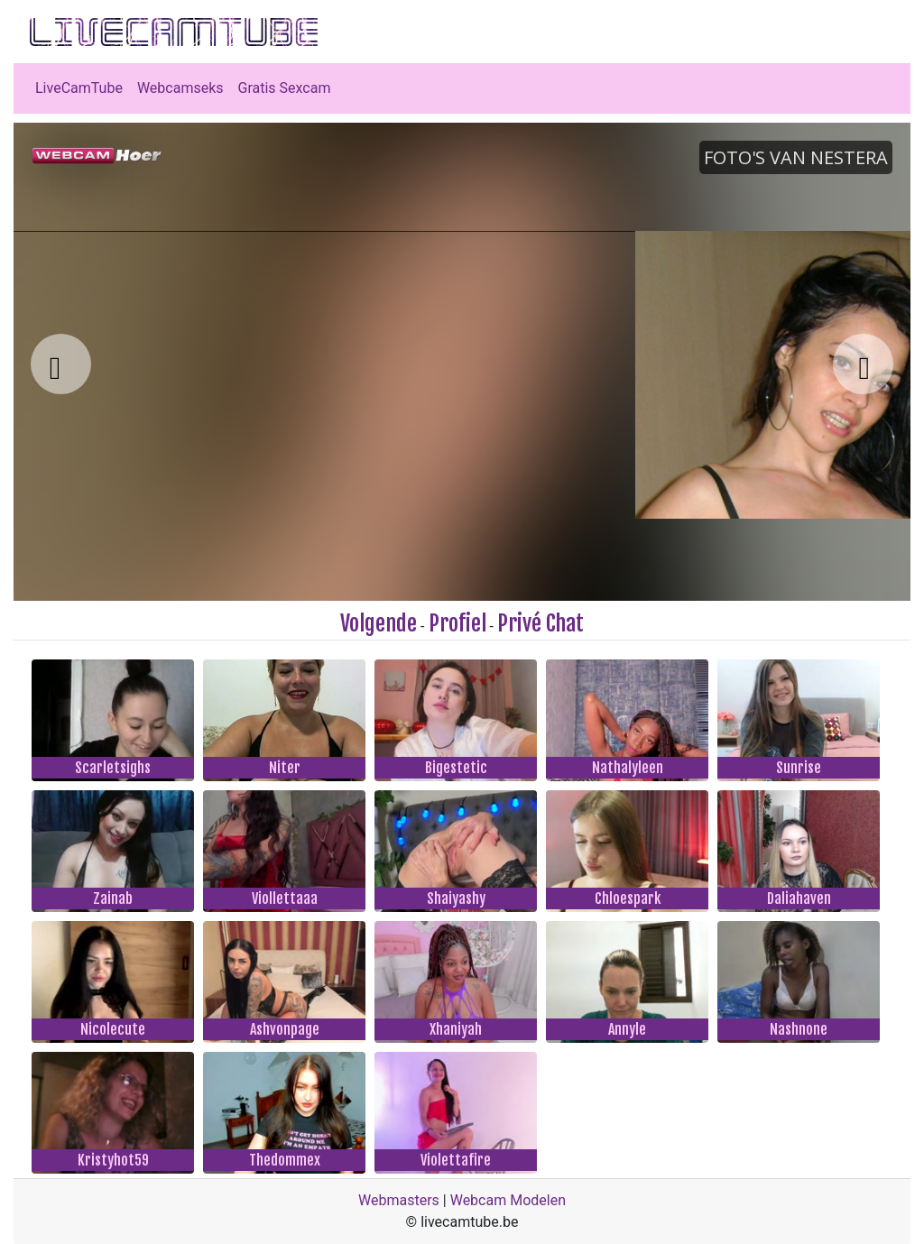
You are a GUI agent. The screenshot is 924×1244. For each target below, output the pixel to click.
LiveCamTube (79, 88)
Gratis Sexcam (284, 88)
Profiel (457, 623)
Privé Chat (540, 623)
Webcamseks (180, 88)
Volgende (378, 623)
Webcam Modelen (508, 1200)
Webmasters (398, 1200)
